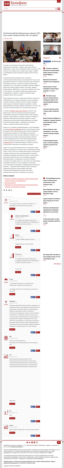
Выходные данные (8, 461)
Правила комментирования (43, 461)
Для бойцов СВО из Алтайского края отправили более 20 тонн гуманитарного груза (51, 257)
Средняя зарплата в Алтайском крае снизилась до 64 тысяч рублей (51, 201)
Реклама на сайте (30, 463)
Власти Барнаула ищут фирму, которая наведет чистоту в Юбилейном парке (51, 191)
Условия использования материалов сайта (24, 461)
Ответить (12, 208)
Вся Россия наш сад (10, 183)
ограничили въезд (8, 142)
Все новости (57, 264)
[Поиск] (56, 9)
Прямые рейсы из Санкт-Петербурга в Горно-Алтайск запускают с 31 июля (51, 89)
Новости (46, 58)
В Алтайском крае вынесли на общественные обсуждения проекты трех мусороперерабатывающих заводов (50, 100)
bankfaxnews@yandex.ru (17, 446)
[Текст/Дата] (59, 9)
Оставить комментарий (34, 194)
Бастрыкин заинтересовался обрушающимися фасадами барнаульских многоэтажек (51, 210)
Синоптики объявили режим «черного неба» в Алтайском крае (51, 111)
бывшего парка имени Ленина (18, 111)
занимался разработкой (14, 129)
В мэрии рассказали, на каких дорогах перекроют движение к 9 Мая (51, 221)
